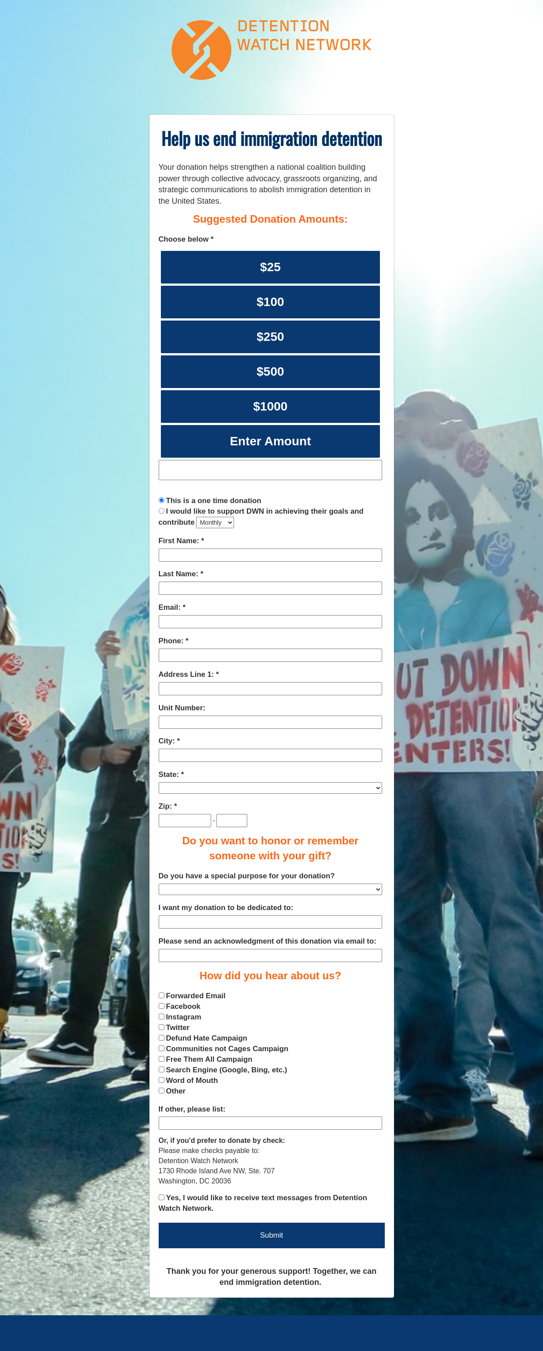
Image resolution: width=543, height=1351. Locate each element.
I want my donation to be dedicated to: (226, 907)
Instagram (183, 1017)
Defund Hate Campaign (206, 1038)
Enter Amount (270, 441)
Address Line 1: (187, 674)
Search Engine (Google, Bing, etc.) (226, 1070)
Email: (171, 607)
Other (176, 1091)
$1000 (270, 406)
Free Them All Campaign (209, 1059)
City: (168, 741)
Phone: (172, 641)
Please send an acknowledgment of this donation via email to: (267, 941)
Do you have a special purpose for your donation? (247, 876)
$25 (270, 267)
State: (170, 774)
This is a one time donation (213, 500)
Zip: (166, 806)
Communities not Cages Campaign (227, 1049)
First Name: (180, 541)
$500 (270, 371)
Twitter (178, 1027)
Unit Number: (182, 708)
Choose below (185, 239)
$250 (270, 336)
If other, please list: (192, 1109)
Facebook (183, 1006)
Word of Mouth (192, 1080)
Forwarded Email (195, 996)
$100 (270, 302)
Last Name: (180, 574)
